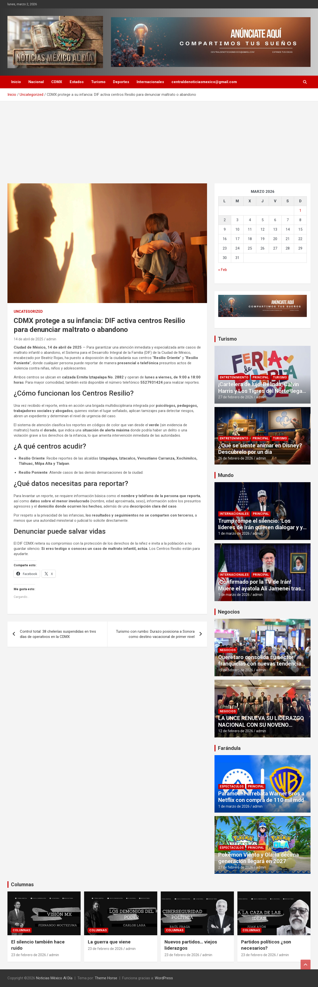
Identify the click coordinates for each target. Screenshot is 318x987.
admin (51, 339)
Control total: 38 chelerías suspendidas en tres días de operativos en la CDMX (58, 634)
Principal (261, 377)
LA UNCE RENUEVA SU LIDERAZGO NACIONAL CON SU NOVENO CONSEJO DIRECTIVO (261, 724)
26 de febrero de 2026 (235, 458)
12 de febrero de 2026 (235, 731)
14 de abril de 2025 (28, 339)
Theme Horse (106, 978)
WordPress (164, 978)
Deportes (121, 82)
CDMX (56, 82)
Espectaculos (232, 786)
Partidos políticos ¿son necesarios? (266, 945)
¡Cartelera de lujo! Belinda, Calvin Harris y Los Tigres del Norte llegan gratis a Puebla (261, 391)
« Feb (222, 269)
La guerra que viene (109, 942)
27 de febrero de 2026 (235, 397)
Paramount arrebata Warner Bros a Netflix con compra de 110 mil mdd (261, 796)
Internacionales (150, 82)
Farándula (229, 748)
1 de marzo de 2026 (234, 533)
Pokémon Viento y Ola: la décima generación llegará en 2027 (258, 858)
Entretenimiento (234, 377)
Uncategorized (28, 311)
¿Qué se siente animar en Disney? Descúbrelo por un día (260, 448)
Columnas (22, 884)
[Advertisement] (159, 138)
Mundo (226, 475)
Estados (77, 82)
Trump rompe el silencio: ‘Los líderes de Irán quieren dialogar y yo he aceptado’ (262, 527)
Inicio (16, 82)
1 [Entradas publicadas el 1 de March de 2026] (300, 210)
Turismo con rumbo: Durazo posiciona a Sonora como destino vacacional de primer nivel (155, 634)
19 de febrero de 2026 (235, 670)
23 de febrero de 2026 (28, 955)
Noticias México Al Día (54, 978)
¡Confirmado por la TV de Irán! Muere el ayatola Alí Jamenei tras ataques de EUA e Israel (259, 588)
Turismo (98, 82)
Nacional (36, 82)
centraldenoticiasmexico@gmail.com (204, 82)
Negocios (229, 612)
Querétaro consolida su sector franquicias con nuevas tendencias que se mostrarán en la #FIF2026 (261, 664)
